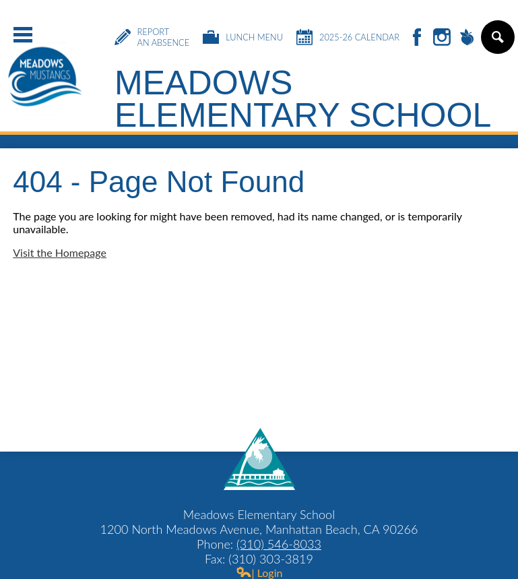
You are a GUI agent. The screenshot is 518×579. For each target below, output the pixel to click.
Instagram (442, 38)
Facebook (417, 38)
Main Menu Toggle (22, 34)
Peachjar (467, 38)
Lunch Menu (243, 37)
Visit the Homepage (59, 252)
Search (497, 42)
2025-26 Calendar (347, 37)
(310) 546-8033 (278, 544)
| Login (259, 572)
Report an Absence (152, 37)
